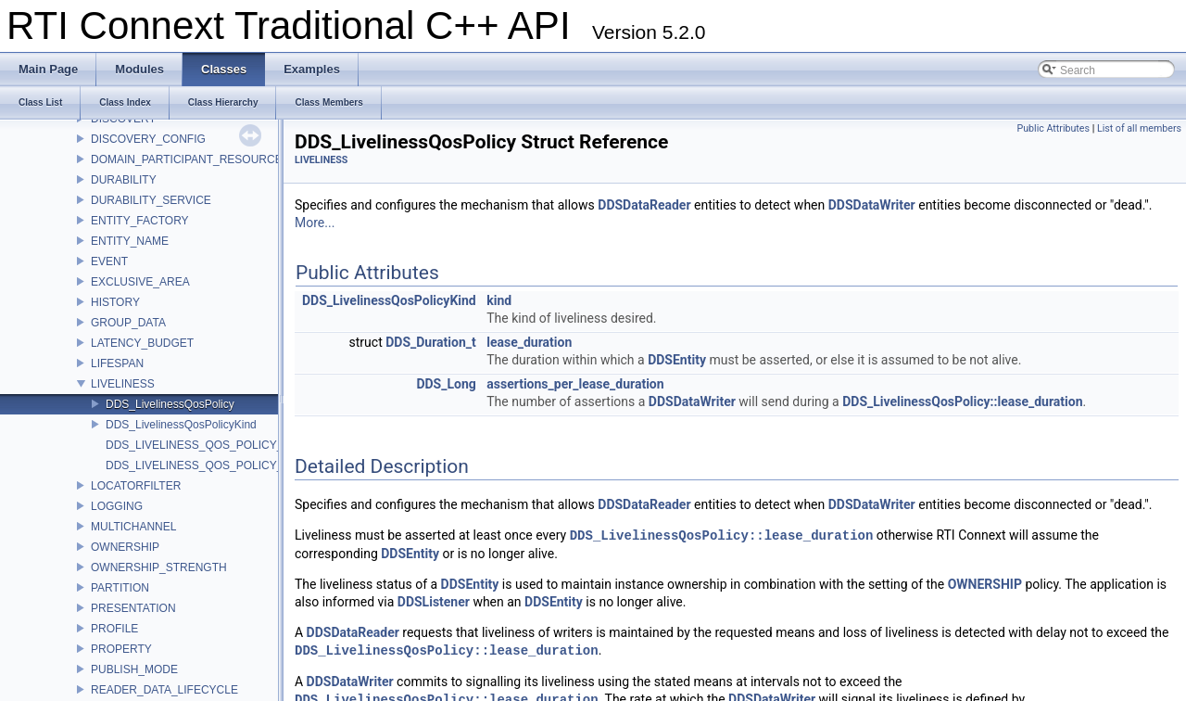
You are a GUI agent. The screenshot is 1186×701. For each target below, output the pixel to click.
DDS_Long (445, 383)
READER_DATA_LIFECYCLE (164, 689)
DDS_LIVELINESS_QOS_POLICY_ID (200, 445)
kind (498, 300)
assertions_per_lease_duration (574, 383)
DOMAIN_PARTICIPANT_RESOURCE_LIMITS (207, 159)
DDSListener (433, 601)
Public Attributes (1053, 128)
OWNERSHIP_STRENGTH (159, 567)
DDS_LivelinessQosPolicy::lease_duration (962, 401)
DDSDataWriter (871, 205)
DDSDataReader (644, 205)
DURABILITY (124, 179)
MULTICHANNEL (133, 526)
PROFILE (114, 628)
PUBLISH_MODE (134, 669)
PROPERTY (121, 649)
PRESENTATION (133, 608)
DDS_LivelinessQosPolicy (170, 404)
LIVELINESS (123, 383)
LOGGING (117, 506)
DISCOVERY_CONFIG (148, 139)
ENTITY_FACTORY (140, 220)
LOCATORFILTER (136, 485)
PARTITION (120, 587)
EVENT (109, 261)
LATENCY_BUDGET (142, 343)
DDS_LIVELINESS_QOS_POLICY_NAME (210, 465)
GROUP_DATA (128, 322)
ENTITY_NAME (130, 241)
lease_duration (529, 342)
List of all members (1139, 128)
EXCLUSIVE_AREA (140, 281)
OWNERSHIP (125, 547)
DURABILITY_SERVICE (151, 200)
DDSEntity (677, 359)
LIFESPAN (117, 363)
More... (314, 222)
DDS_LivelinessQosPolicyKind (181, 424)
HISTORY (115, 302)
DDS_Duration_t (430, 342)
